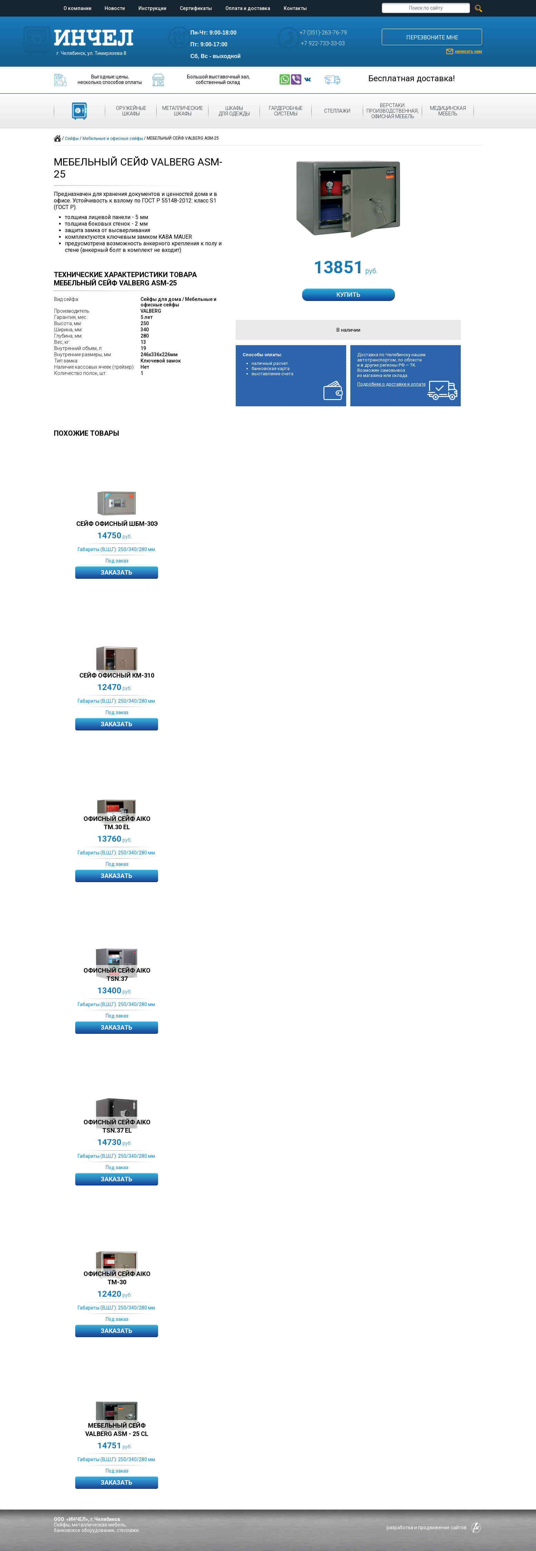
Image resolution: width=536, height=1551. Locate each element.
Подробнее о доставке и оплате (391, 384)
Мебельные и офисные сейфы (112, 138)
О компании (77, 8)
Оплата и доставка (247, 8)
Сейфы (72, 138)
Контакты (295, 8)
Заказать (116, 572)
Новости (115, 8)
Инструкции (152, 8)
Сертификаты (196, 8)
